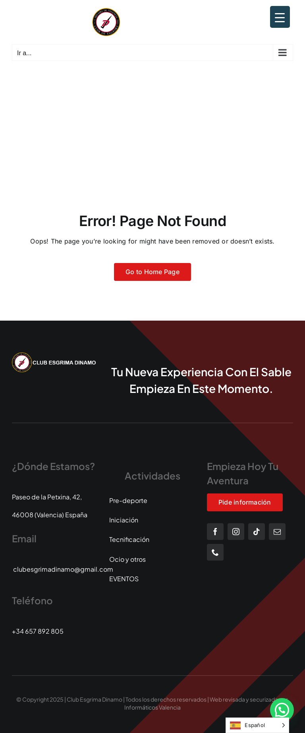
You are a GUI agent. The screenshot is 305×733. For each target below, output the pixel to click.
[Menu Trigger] (280, 17)
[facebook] (215, 531)
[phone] (215, 552)
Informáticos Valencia (152, 707)
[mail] (277, 531)
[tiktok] (256, 531)
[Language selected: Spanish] (257, 725)
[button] (282, 710)
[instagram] (236, 531)
